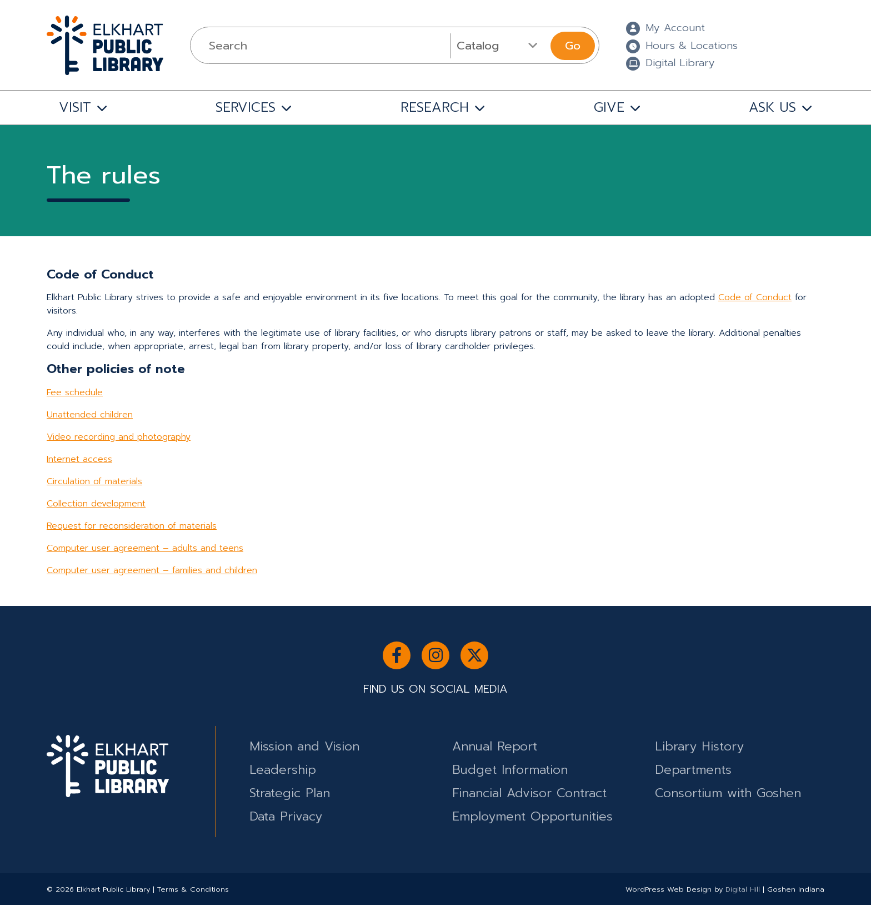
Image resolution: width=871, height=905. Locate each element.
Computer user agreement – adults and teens (145, 548)
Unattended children (90, 414)
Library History (699, 746)
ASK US (772, 107)
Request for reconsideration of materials (132, 526)
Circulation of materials (94, 481)
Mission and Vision (304, 746)
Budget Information (510, 769)
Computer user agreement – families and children (152, 570)
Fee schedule (75, 392)
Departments (693, 769)
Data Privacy (285, 816)
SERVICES (246, 107)
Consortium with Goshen (728, 793)
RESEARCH (435, 107)
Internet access (79, 459)
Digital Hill (742, 889)
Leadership (282, 769)
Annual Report (494, 746)
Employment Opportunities (532, 816)
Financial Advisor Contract (529, 793)
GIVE (609, 107)
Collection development (96, 503)
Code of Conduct (755, 297)
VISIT (75, 107)
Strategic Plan (289, 793)
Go (572, 45)
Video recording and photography (119, 437)
